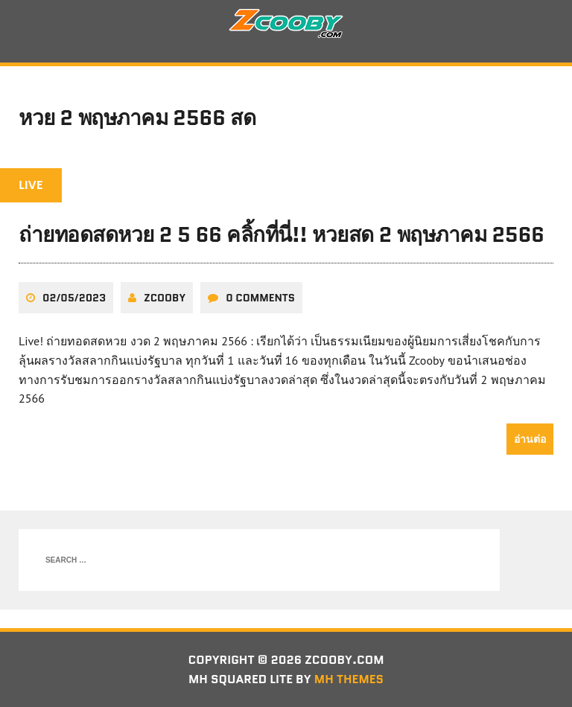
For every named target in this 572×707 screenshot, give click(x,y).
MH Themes (349, 679)
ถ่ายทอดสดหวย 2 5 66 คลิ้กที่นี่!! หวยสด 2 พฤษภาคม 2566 (281, 234)
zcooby (164, 297)
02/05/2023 (74, 297)
